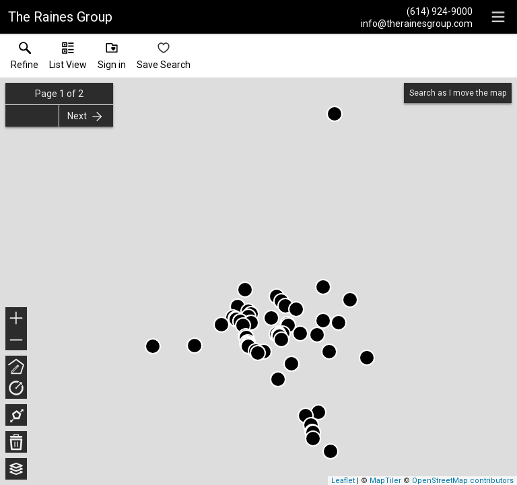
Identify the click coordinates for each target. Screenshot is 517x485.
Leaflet (343, 480)
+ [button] (16, 319)
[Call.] (417, 11)
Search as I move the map (457, 93)
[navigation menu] (498, 17)
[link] (24, 58)
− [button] (16, 340)
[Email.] (417, 23)
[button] (68, 58)
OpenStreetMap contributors (463, 480)
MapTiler (385, 480)
